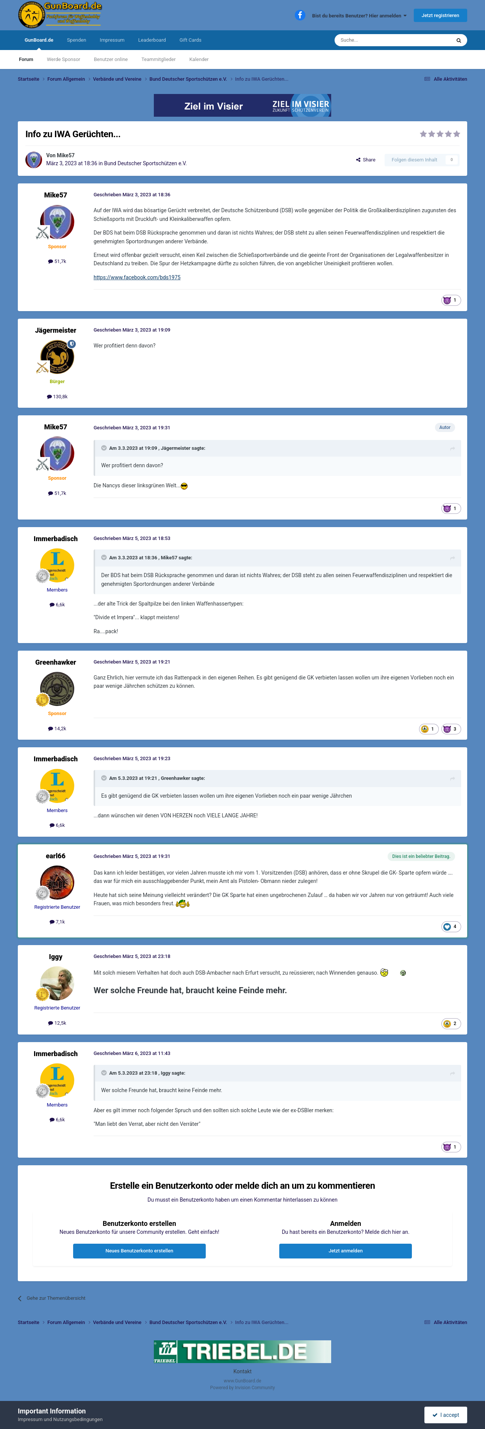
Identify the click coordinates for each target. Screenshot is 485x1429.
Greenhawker (55, 662)
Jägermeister (56, 330)
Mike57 (66, 155)
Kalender (199, 59)
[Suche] (375, 40)
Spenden (76, 40)
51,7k (57, 261)
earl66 (56, 856)
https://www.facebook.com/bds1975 (137, 277)
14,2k (57, 728)
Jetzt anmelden (346, 1251)
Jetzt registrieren (440, 15)
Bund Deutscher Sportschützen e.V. (145, 163)
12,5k (57, 1023)
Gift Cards (191, 40)
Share (365, 160)
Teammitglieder (158, 59)
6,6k (57, 604)
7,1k (57, 922)
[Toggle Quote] (104, 448)
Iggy (56, 957)
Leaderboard (152, 40)
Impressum (112, 40)
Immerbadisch (56, 539)
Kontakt (242, 1371)
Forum (26, 59)
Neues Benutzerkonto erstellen (139, 1251)
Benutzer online (111, 59)
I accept (445, 1415)
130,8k (57, 396)
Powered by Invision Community (242, 1387)
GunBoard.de (39, 43)
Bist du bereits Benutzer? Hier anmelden (359, 16)
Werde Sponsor (63, 59)
